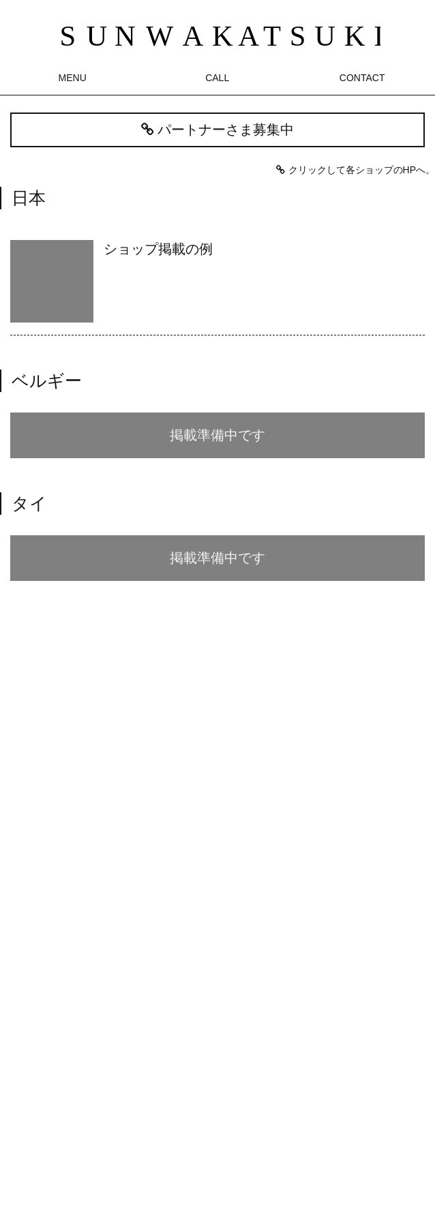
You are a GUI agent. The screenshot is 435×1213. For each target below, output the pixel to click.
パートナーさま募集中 (217, 129)
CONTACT (362, 77)
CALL (217, 77)
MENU (73, 77)
